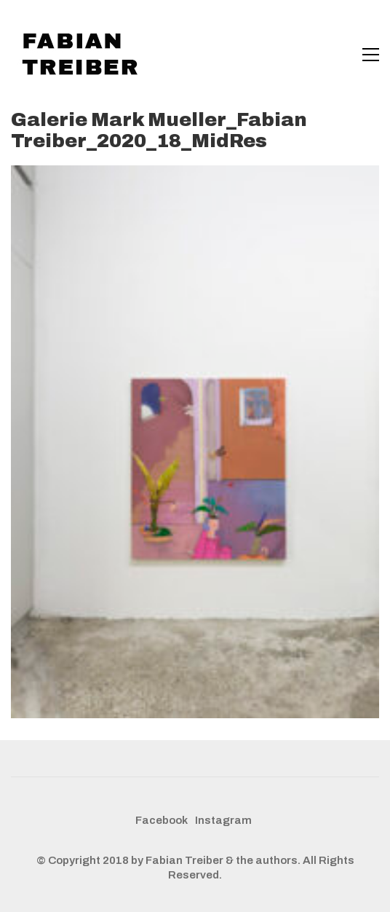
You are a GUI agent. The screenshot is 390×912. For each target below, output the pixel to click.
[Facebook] (161, 821)
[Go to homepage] (83, 54)
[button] (370, 54)
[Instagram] (223, 821)
